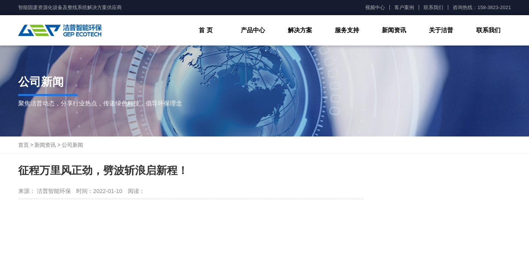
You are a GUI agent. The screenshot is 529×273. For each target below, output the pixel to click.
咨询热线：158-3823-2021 (482, 7)
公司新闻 (72, 145)
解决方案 (300, 30)
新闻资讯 (394, 30)
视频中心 (375, 7)
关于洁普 (441, 30)
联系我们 (433, 7)
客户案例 (404, 7)
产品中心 (253, 30)
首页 (23, 145)
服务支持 (347, 30)
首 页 (205, 30)
